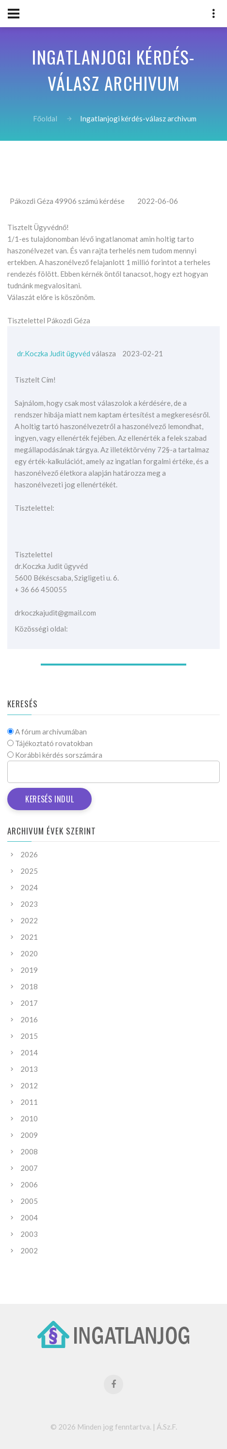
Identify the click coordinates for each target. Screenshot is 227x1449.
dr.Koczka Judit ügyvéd (53, 353)
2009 (29, 1135)
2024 (29, 887)
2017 (29, 1003)
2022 (29, 920)
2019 (29, 970)
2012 (29, 1085)
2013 (29, 1069)
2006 (29, 1184)
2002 (29, 1250)
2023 (29, 903)
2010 (29, 1118)
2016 (29, 1019)
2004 (29, 1217)
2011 (29, 1102)
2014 (29, 1052)
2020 (29, 953)
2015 (29, 1036)
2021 (29, 937)
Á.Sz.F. (167, 1426)
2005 (29, 1201)
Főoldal (45, 118)
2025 (29, 870)
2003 (29, 1234)
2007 (29, 1168)
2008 (29, 1151)
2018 (29, 986)
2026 (29, 854)
